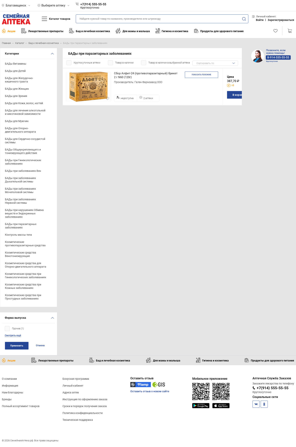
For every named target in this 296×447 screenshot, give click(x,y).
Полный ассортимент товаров (21, 406)
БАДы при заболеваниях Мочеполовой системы (20, 190)
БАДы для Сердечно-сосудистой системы (25, 140)
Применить (16, 345)
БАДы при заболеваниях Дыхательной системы (20, 180)
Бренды (7, 399)
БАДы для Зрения (16, 95)
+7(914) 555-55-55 (272, 388)
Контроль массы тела (18, 234)
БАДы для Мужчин (16, 121)
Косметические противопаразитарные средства (25, 243)
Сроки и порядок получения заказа (85, 406)
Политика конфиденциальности (83, 413)
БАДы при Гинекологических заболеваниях (23, 162)
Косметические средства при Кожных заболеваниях (23, 286)
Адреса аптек (71, 392)
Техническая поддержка (78, 419)
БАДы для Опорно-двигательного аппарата (20, 130)
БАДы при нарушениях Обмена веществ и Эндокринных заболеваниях (24, 213)
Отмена (40, 345)
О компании (9, 378)
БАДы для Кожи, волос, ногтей (24, 103)
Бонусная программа (76, 378)
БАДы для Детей (15, 70)
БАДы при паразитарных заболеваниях (20, 226)
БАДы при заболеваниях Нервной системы (20, 201)
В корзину (239, 94)
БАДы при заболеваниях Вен (23, 170)
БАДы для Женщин (17, 88)
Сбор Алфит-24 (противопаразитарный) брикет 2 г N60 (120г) (145, 75)
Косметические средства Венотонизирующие (20, 254)
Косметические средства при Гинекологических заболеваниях (25, 275)
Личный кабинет (73, 385)
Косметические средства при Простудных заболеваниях (23, 297)
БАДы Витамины (15, 63)
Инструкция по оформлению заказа (85, 399)
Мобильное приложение (209, 378)
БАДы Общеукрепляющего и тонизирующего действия (23, 151)
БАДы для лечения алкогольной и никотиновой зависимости (25, 112)
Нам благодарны (12, 392)
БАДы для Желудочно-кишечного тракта (19, 80)
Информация (10, 385)
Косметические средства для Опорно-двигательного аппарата (25, 265)
